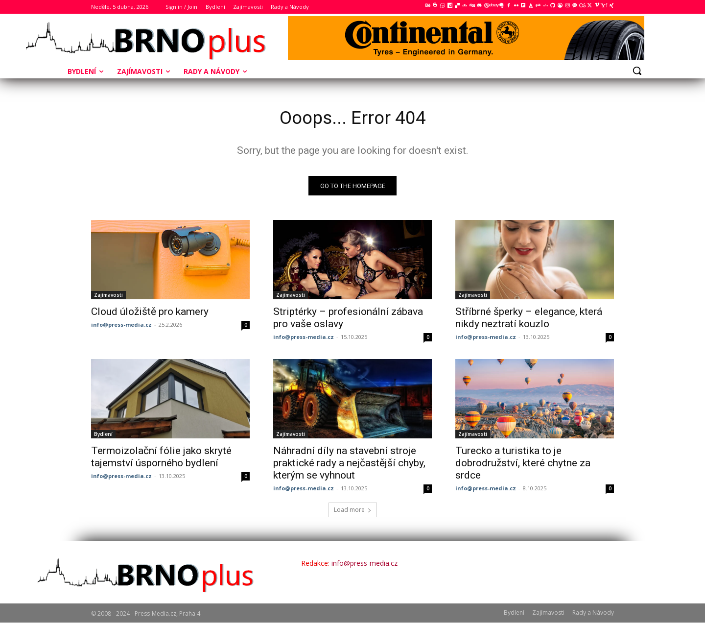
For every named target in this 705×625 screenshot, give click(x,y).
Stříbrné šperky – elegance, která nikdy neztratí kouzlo (528, 320)
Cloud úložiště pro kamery (150, 314)
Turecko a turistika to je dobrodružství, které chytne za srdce (522, 465)
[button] (637, 70)
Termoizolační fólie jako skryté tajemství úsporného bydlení (161, 459)
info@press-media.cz (121, 327)
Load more (353, 512)
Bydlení (103, 436)
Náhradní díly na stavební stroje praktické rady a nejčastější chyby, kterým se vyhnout (349, 465)
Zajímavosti (108, 297)
